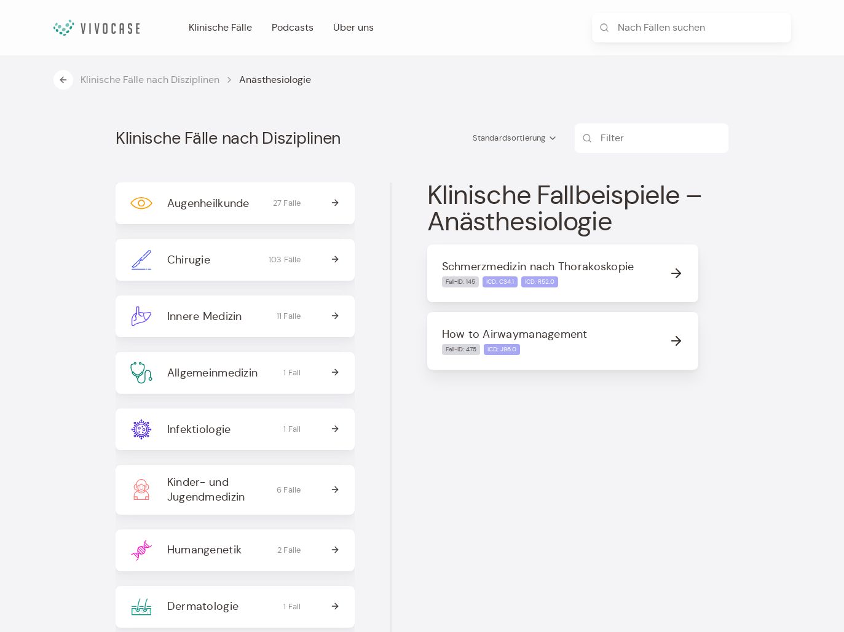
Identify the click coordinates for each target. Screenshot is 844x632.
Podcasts (293, 27)
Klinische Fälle (220, 27)
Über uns (353, 27)
